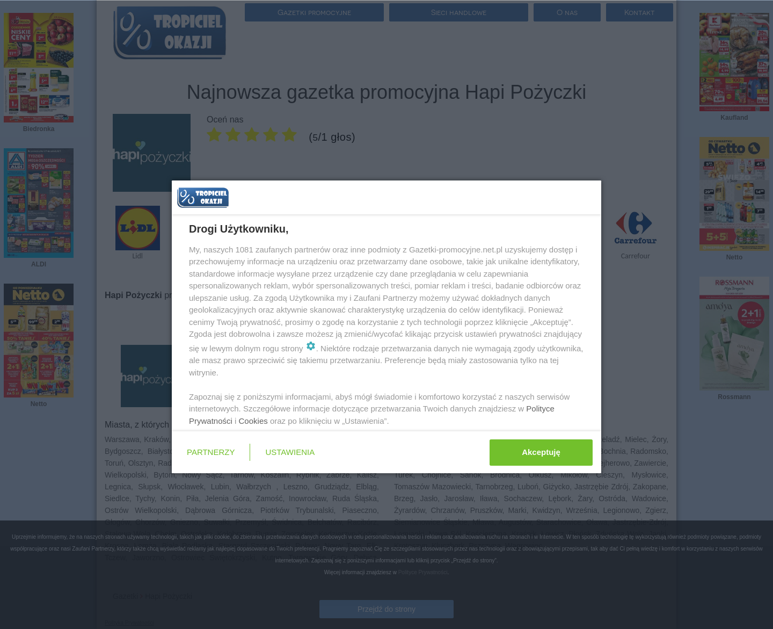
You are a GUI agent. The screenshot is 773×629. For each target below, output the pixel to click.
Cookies (253, 420)
